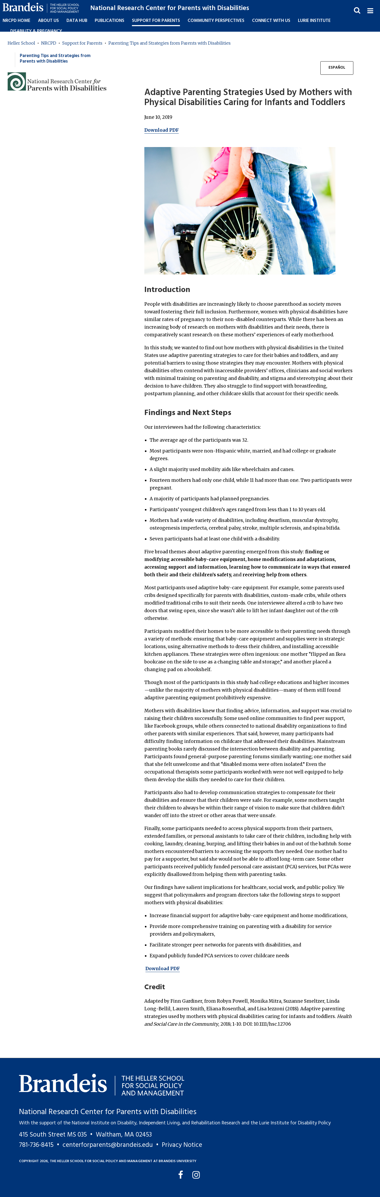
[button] (370, 10)
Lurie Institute (314, 20)
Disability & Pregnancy (36, 31)
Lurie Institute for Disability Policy (295, 1123)
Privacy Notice (182, 1145)
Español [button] (337, 68)
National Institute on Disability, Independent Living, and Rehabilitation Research (156, 1123)
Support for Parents (82, 43)
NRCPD (48, 43)
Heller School (21, 43)
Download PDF (161, 130)
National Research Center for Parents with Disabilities (169, 8)
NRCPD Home (16, 20)
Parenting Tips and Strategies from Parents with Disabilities (169, 43)
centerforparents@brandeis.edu (108, 1145)
